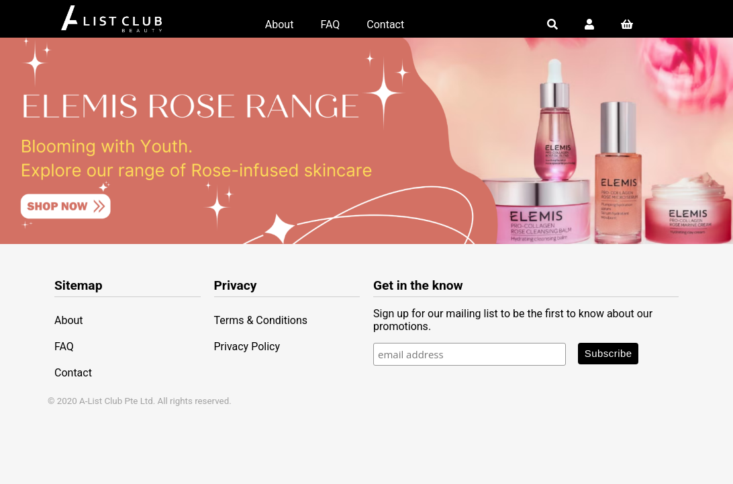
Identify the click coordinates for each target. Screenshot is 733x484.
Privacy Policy (247, 346)
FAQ (330, 24)
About (279, 24)
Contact (385, 24)
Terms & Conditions (261, 320)
